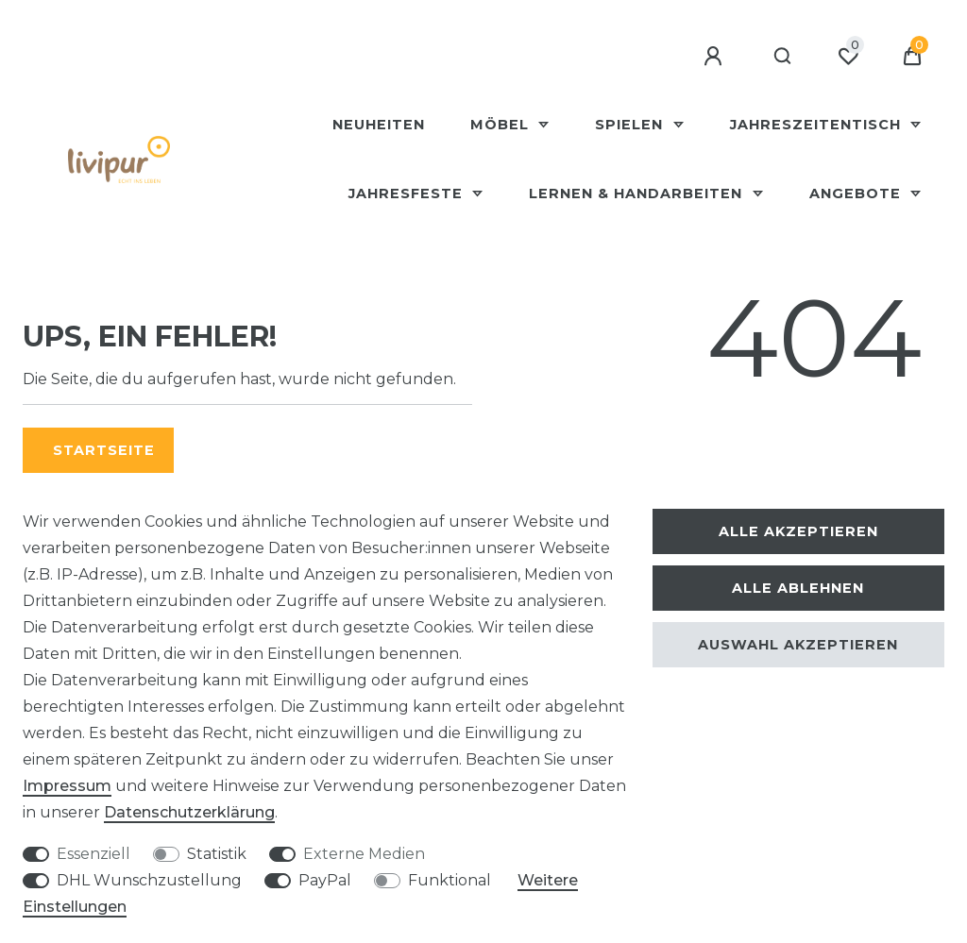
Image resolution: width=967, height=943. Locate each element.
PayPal (324, 880)
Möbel (502, 124)
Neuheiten (378, 124)
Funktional (449, 880)
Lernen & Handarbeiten (638, 193)
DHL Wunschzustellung (149, 880)
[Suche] (783, 57)
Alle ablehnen (798, 588)
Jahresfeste (407, 193)
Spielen (631, 124)
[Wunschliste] (848, 57)
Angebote (857, 193)
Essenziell (93, 854)
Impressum (67, 786)
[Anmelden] (716, 57)
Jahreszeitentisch (818, 124)
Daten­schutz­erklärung (189, 812)
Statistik (216, 854)
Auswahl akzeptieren (798, 644)
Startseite (104, 450)
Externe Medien (364, 854)
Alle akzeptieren (798, 531)
